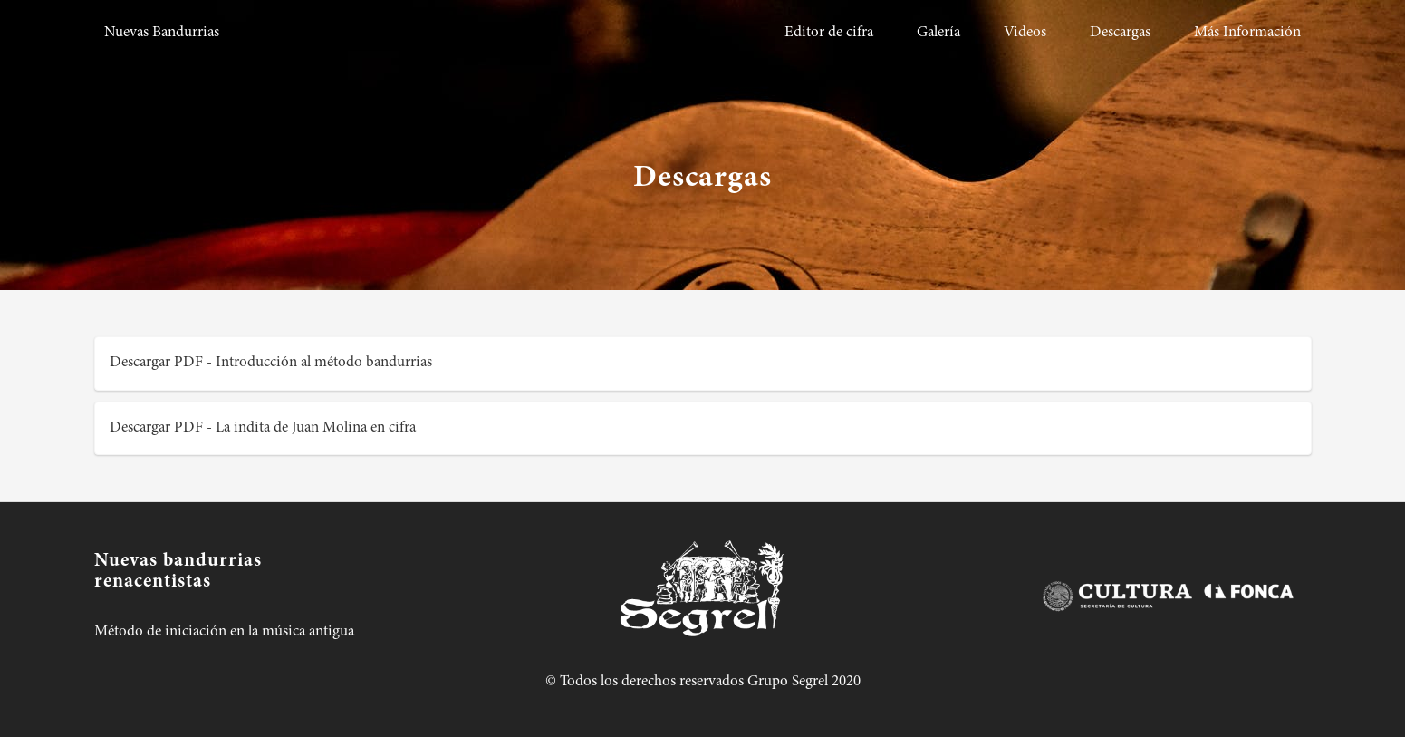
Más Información (1247, 33)
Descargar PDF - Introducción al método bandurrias (271, 363)
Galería (938, 33)
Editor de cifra (828, 33)
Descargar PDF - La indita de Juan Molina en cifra (263, 428)
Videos (1025, 33)
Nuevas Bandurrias (161, 33)
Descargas (1120, 33)
